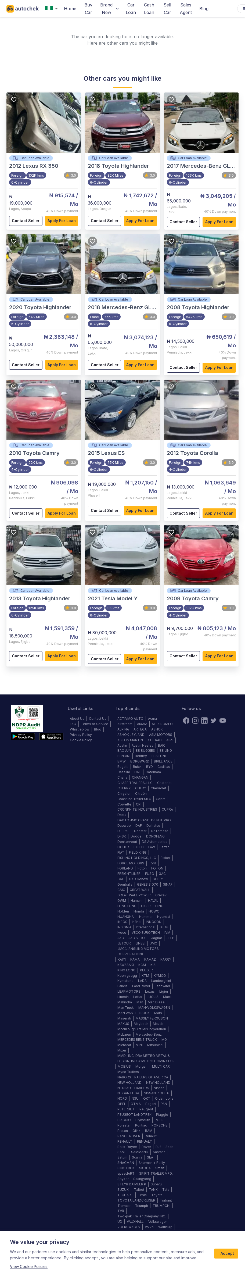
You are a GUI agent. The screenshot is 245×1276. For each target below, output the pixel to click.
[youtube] (222, 720)
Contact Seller (25, 221)
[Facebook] (186, 720)
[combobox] (52, 8)
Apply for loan (61, 221)
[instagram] (195, 720)
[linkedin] (204, 720)
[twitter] (213, 720)
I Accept (226, 1254)
